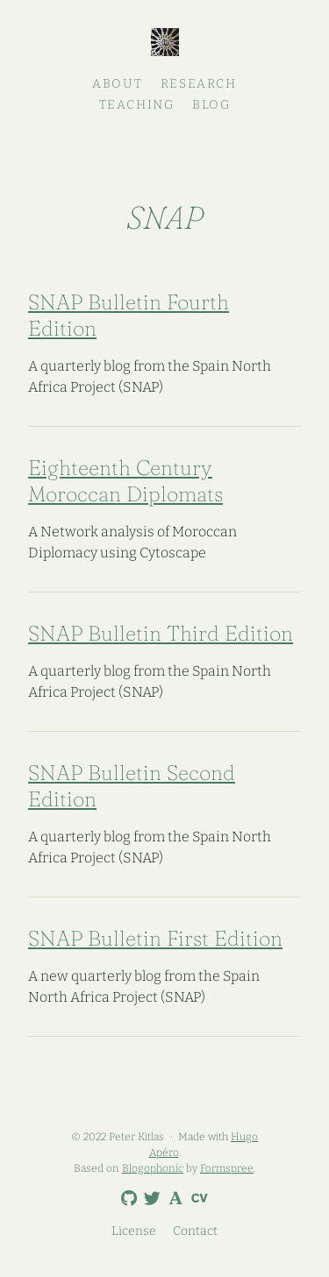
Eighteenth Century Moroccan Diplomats (125, 481)
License (133, 1231)
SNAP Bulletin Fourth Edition (128, 315)
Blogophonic (152, 1168)
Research (199, 83)
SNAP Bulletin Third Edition (160, 633)
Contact (195, 1231)
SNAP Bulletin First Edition (155, 938)
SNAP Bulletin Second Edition (131, 786)
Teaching (137, 104)
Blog (211, 104)
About (117, 83)
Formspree (227, 1168)
